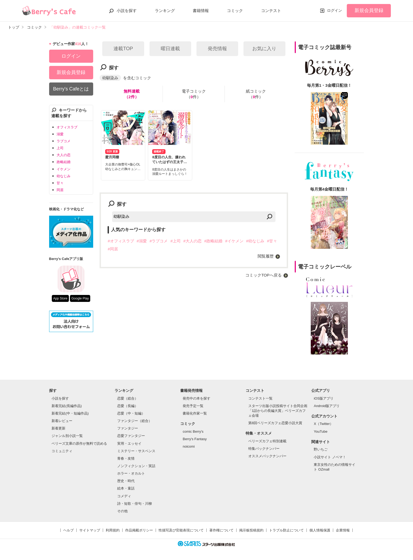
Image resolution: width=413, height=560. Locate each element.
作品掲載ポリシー (139, 530)
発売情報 (217, 48)
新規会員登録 (369, 10)
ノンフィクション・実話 (136, 466)
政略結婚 (63, 162)
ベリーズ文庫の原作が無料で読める (79, 443)
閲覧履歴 (266, 256)
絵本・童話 (126, 488)
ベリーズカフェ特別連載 (267, 441)
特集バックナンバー (264, 449)
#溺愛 (142, 241)
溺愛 (60, 134)
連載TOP (123, 48)
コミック (235, 10)
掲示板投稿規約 (251, 530)
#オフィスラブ (121, 241)
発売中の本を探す (196, 398)
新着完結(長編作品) (67, 406)
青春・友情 (126, 458)
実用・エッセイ (129, 443)
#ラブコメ (159, 241)
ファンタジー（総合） (134, 421)
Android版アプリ (327, 406)
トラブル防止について (286, 530)
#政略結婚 (213, 241)
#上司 (175, 241)
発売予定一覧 (193, 406)
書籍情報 (201, 10)
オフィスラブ (67, 127)
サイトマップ (89, 530)
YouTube (320, 431)
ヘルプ (68, 530)
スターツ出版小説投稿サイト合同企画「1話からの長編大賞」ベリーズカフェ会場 (277, 410)
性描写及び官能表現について (181, 530)
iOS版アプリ (323, 398)
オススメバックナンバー (267, 456)
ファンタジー (127, 428)
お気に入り (264, 48)
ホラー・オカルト (131, 473)
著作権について (221, 530)
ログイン (334, 10)
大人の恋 (63, 155)
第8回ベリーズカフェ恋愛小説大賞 (275, 423)
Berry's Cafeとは (71, 89)
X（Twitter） (323, 424)
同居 (60, 190)
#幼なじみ (255, 241)
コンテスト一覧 (260, 398)
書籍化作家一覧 (195, 413)
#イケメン (234, 241)
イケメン (63, 169)
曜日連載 (170, 48)
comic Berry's (193, 431)
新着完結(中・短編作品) (70, 413)
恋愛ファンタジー (131, 436)
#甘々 (272, 241)
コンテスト (271, 10)
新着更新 (58, 428)
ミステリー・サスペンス (136, 451)
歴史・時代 (126, 481)
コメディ (124, 496)
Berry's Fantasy (195, 439)
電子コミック (194, 94)
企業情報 (343, 530)
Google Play (80, 298)
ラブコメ (63, 141)
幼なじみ (63, 176)
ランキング (165, 10)
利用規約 (113, 530)
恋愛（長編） (127, 406)
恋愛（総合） (127, 398)
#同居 (113, 249)
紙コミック (256, 94)
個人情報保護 (319, 530)
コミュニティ (62, 451)
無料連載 (132, 94)
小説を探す (127, 10)
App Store (60, 298)
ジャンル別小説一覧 (67, 436)
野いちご (321, 449)
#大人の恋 (192, 241)
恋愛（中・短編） (131, 413)
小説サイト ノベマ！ (330, 457)
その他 (122, 511)
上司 (60, 148)
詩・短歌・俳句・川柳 (134, 504)
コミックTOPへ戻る (263, 275)
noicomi (189, 446)
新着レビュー (62, 421)
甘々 (60, 183)
